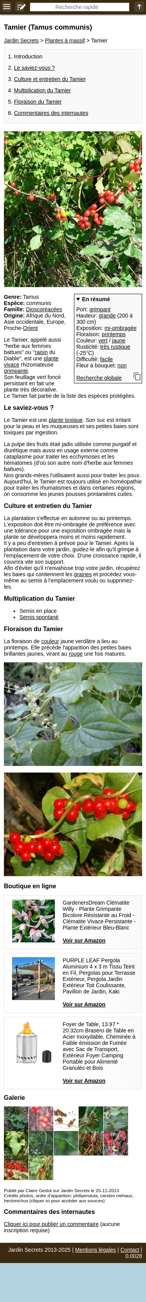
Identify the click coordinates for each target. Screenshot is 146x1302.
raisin (41, 352)
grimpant (99, 309)
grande (107, 315)
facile (106, 359)
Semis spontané (38, 617)
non (122, 365)
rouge (76, 654)
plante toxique (66, 420)
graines (83, 574)
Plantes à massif (65, 40)
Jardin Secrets (21, 40)
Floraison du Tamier (38, 102)
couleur (50, 641)
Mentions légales (95, 1250)
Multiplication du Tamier (42, 90)
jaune (118, 340)
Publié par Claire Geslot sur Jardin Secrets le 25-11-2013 (61, 1190)
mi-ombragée (120, 328)
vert (103, 340)
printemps (113, 334)
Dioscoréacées (44, 309)
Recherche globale (99, 378)
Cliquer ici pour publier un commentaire (51, 1224)
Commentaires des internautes (51, 113)
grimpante (16, 371)
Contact (129, 1250)
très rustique (115, 347)
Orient (30, 328)
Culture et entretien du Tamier (50, 79)
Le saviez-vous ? (34, 68)
